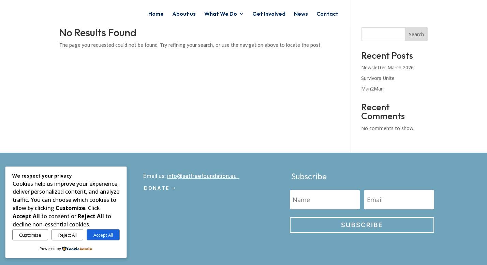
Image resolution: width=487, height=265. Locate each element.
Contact (327, 14)
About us (184, 14)
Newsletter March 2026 (387, 67)
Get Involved (268, 14)
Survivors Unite (378, 78)
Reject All (67, 235)
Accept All (103, 235)
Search (416, 34)
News (301, 14)
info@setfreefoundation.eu (202, 175)
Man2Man (372, 88)
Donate (156, 188)
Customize (30, 235)
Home (156, 14)
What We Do (220, 14)
